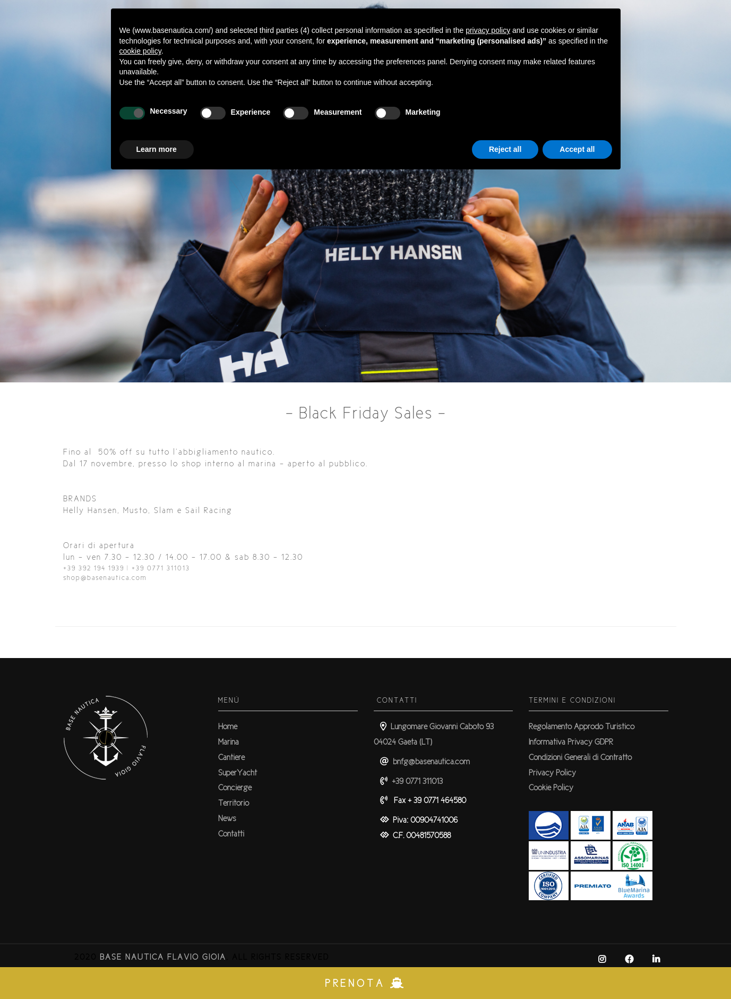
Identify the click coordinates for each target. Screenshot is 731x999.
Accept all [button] (577, 149)
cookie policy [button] (140, 51)
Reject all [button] (505, 149)
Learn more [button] (156, 149)
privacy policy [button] (488, 30)
